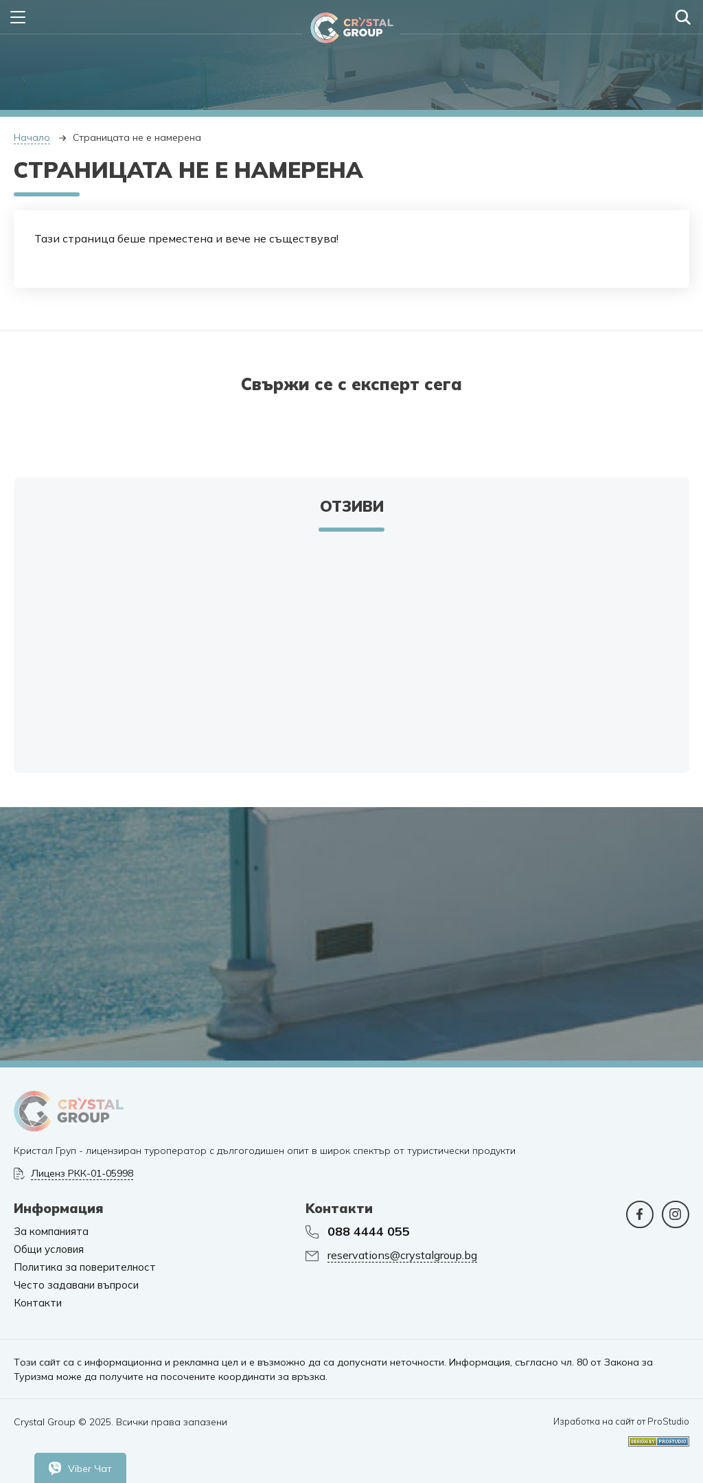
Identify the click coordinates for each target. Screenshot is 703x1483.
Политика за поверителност (85, 1267)
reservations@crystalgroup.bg (402, 1255)
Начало (32, 137)
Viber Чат (80, 1468)
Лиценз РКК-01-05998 (82, 1173)
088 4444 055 (368, 1231)
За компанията (51, 1231)
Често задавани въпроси (76, 1285)
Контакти (38, 1303)
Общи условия (49, 1249)
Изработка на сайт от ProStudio (621, 1421)
